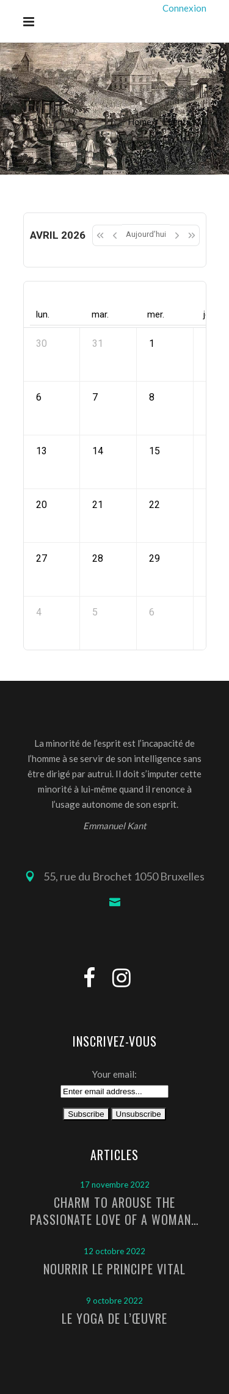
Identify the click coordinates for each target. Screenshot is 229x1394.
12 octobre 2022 (114, 1251)
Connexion (184, 7)
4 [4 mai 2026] (39, 612)
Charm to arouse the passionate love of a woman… (114, 1211)
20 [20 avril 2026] (41, 504)
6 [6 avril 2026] (39, 397)
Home (139, 121)
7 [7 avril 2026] (95, 397)
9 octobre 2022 (114, 1300)
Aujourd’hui (146, 234)
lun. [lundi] (42, 314)
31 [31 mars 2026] (97, 343)
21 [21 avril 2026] (97, 504)
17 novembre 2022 (115, 1184)
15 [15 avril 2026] (154, 451)
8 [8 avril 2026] (151, 397)
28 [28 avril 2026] (97, 558)
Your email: (114, 1074)
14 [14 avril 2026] (97, 451)
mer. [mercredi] (155, 314)
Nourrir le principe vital (114, 1269)
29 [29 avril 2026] (154, 558)
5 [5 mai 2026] (95, 612)
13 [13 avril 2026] (41, 451)
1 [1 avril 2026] (151, 343)
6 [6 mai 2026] (151, 612)
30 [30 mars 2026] (41, 343)
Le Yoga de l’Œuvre (114, 1318)
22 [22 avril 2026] (154, 504)
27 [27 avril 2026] (41, 558)
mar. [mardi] (100, 314)
